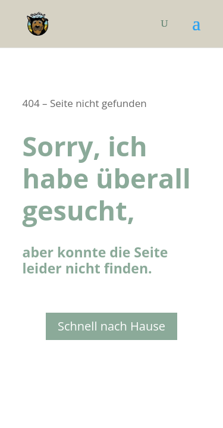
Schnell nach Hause (111, 326)
